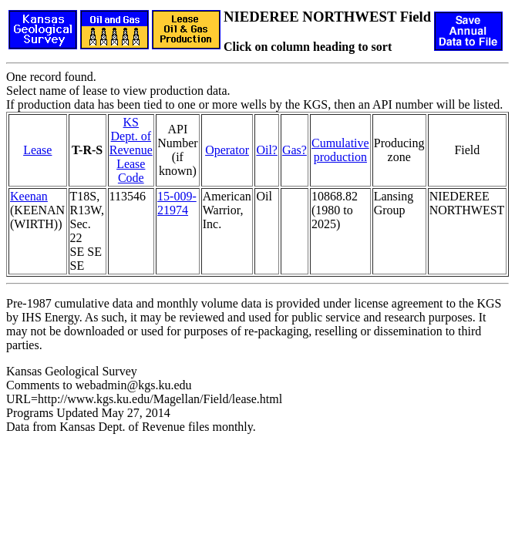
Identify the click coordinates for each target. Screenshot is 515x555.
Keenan (29, 196)
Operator (227, 149)
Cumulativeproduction (340, 149)
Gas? (294, 149)
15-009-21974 (177, 203)
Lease (37, 149)
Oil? (267, 149)
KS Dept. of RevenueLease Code (131, 150)
